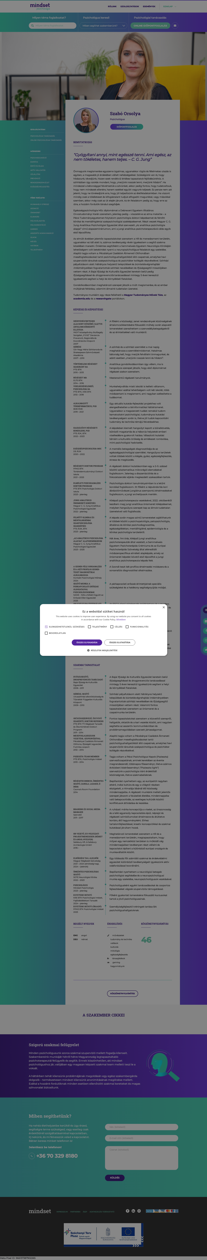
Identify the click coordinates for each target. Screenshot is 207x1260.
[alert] (103, 630)
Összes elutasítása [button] (119, 642)
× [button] (163, 607)
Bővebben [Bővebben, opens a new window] (121, 619)
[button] (104, 650)
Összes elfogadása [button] (87, 642)
